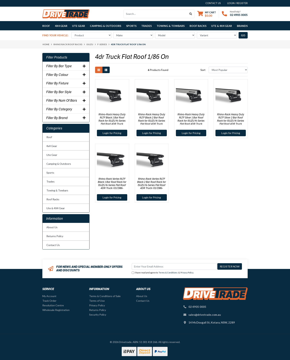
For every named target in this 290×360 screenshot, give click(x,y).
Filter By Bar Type (66, 66)
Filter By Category (66, 109)
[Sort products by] (228, 70)
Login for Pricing (112, 133)
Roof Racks (52, 199)
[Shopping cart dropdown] (206, 14)
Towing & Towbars (57, 190)
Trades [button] (146, 25)
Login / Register (237, 3)
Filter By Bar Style (66, 92)
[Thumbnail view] (98, 70)
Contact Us (53, 245)
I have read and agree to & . (163, 272)
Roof (49, 137)
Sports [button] (131, 25)
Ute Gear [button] (78, 25)
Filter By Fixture (66, 83)
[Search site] (190, 14)
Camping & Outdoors (58, 163)
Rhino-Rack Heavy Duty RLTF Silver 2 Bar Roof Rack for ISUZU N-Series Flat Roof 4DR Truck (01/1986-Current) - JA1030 (231, 120)
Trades (50, 181)
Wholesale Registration (56, 310)
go (243, 35)
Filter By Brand (66, 118)
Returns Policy (54, 236)
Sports (50, 172)
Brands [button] (242, 25)
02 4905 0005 (239, 14)
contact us (213, 3)
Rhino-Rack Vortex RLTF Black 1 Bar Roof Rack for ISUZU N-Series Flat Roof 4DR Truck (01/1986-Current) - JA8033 (112, 185)
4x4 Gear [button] (61, 25)
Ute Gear (51, 154)
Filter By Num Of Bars (66, 100)
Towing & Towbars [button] (171, 25)
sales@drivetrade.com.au (204, 314)
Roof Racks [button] (198, 25)
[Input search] (155, 14)
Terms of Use (97, 300)
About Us (52, 227)
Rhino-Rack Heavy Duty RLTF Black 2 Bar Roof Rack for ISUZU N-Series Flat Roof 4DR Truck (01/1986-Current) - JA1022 (151, 120)
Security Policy (97, 314)
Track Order (49, 300)
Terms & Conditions (168, 272)
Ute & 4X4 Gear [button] (221, 25)
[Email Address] (174, 266)
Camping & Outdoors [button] (105, 25)
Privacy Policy (187, 272)
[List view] (106, 70)
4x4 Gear (51, 146)
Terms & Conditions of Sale (105, 296)
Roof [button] (46, 25)
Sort (202, 69)
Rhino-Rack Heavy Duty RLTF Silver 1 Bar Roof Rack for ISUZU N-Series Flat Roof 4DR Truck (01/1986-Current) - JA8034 (191, 120)
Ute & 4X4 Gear (55, 208)
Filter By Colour (66, 75)
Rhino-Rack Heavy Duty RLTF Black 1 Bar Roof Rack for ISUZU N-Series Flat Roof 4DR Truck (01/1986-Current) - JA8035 (112, 120)
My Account (49, 296)
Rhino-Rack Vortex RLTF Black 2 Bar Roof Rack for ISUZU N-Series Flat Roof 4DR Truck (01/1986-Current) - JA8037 (151, 185)
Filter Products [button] (56, 57)
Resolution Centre (53, 305)
